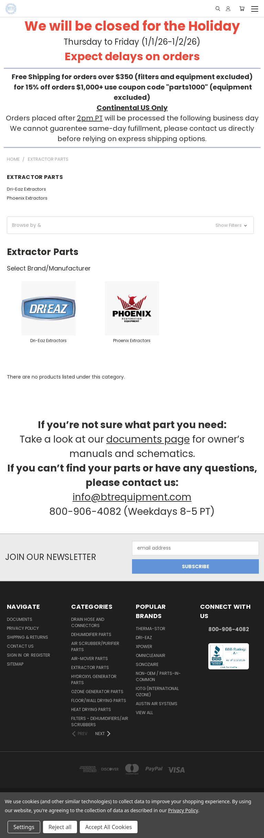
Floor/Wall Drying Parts (98, 700)
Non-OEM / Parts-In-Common (158, 676)
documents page (148, 439)
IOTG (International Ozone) (157, 692)
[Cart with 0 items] (241, 8)
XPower (144, 646)
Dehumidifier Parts (91, 634)
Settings (23, 827)
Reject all (60, 827)
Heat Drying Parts (91, 709)
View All (144, 712)
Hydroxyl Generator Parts (94, 679)
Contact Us (20, 646)
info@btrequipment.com (132, 497)
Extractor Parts (90, 667)
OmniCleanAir (150, 655)
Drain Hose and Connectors (87, 622)
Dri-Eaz (144, 637)
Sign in (15, 655)
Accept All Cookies (108, 827)
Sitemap (15, 664)
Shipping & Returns (27, 637)
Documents (19, 619)
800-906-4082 (228, 629)
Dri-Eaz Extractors (26, 189)
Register (40, 655)
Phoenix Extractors (27, 198)
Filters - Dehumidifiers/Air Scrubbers (99, 721)
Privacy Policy (23, 628)
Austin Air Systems (156, 704)
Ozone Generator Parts (97, 691)
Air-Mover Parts (89, 658)
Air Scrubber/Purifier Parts (95, 646)
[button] (130, 225)
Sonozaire (147, 664)
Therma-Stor (150, 629)
